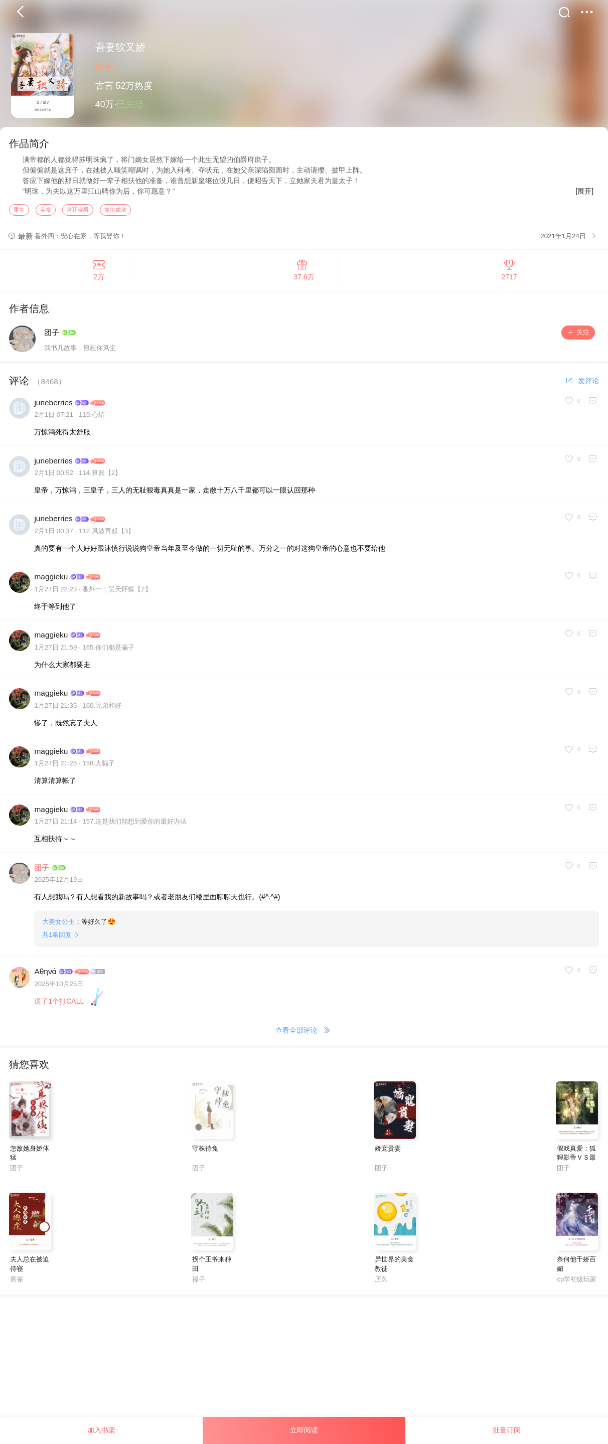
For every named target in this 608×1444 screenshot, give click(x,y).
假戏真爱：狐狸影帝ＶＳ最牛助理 (576, 1160)
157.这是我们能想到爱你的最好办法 (134, 824)
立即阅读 (304, 1430)
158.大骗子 (98, 766)
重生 (19, 212)
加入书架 (101, 1430)
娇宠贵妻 (388, 1151)
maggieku (51, 579)
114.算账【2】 (100, 475)
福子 (198, 1282)
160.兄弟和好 (101, 708)
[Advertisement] (301, 1370)
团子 (104, 67)
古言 (104, 86)
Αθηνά (45, 974)
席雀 (16, 1282)
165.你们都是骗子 (108, 650)
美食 (45, 212)
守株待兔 (205, 1151)
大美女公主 (58, 924)
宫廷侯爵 (78, 212)
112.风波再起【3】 (106, 534)
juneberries (53, 405)
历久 (381, 1282)
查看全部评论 (304, 1034)
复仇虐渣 (115, 212)
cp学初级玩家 (576, 1282)
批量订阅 (507, 1430)
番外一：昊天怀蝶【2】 (116, 592)
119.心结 (92, 417)
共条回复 (57, 937)
